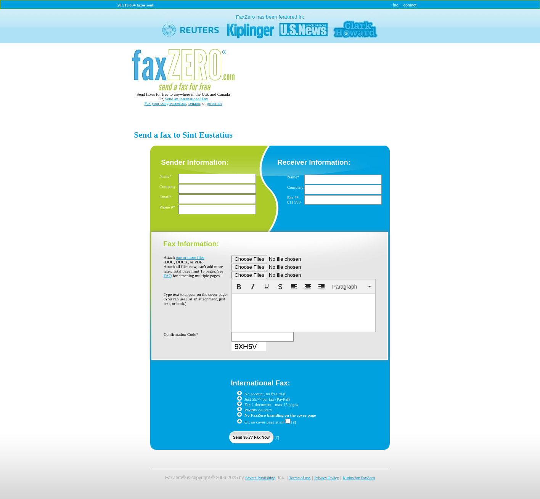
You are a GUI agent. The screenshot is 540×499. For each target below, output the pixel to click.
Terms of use (300, 477)
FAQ (168, 275)
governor (214, 103)
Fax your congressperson (165, 103)
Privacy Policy (326, 477)
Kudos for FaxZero (359, 477)
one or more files (190, 257)
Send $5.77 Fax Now (251, 437)
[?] (293, 422)
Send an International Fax (186, 98)
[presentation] (239, 286)
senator (194, 103)
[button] (239, 286)
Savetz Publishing (260, 477)
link (270, 26)
